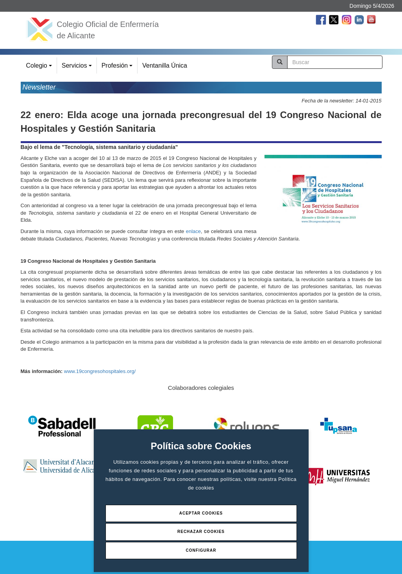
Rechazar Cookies (201, 531)
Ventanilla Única (164, 65)
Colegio (40, 68)
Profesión (118, 68)
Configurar (201, 550)
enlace (193, 231)
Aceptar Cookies (201, 513)
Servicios (78, 68)
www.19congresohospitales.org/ (100, 371)
